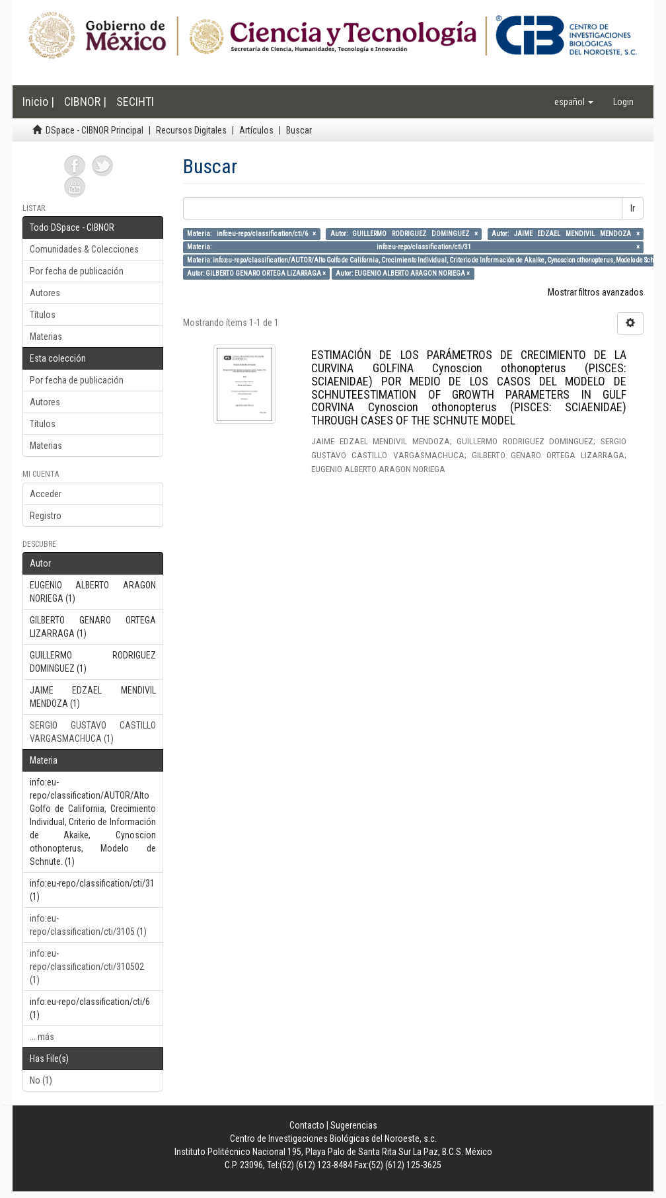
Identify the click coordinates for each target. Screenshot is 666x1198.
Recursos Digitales (191, 130)
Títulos (43, 314)
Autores (45, 293)
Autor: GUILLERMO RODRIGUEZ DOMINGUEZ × (404, 233)
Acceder (45, 494)
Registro (45, 515)
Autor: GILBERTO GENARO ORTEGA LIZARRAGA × (256, 273)
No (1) (41, 1080)
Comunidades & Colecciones (84, 249)
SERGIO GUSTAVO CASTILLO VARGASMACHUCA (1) (93, 732)
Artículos (256, 130)
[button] (573, 101)
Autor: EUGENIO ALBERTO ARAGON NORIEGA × (403, 273)
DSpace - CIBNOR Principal (94, 130)
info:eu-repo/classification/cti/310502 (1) (87, 966)
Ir (632, 208)
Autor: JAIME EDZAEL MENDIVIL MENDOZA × (566, 233)
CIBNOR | (85, 101)
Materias (46, 336)
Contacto (306, 1125)
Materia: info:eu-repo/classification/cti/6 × (251, 233)
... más (42, 1036)
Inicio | (38, 101)
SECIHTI (135, 101)
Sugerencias (353, 1125)
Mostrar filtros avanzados (596, 292)
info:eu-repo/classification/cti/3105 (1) (88, 925)
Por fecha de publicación (77, 271)
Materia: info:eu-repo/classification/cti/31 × (413, 247)
